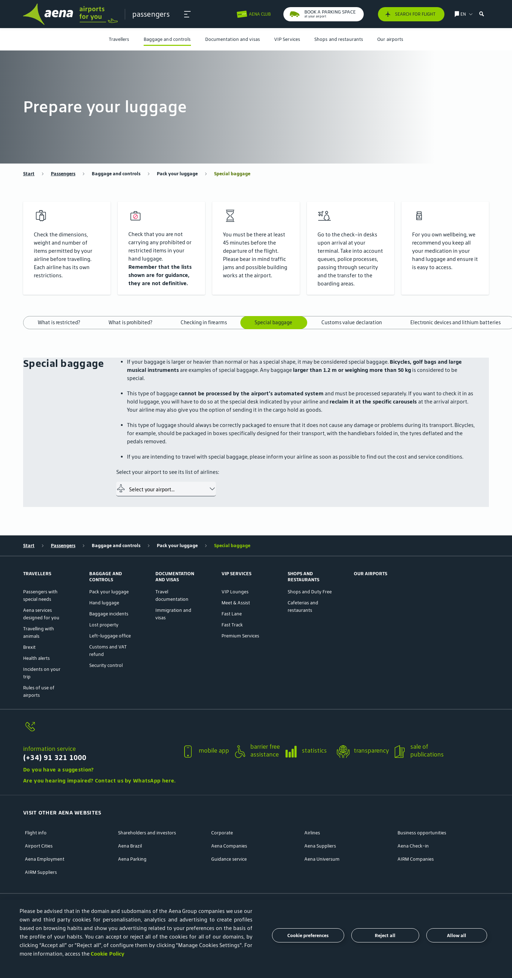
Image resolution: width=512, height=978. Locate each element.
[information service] (99, 731)
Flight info (36, 833)
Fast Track (232, 625)
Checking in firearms (204, 322)
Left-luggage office (110, 636)
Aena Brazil (130, 846)
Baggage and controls (167, 39)
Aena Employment (44, 859)
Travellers (119, 39)
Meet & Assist (236, 603)
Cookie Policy (107, 953)
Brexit (29, 647)
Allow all (456, 935)
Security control (106, 665)
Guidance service (229, 859)
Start (28, 174)
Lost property (103, 625)
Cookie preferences (308, 935)
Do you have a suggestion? (58, 769)
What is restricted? (59, 322)
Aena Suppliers (320, 846)
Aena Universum (322, 859)
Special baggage (232, 174)
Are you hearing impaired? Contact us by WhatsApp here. (99, 780)
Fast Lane (232, 614)
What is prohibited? (130, 322)
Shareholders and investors (147, 833)
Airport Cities (39, 846)
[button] (187, 14)
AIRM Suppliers (41, 872)
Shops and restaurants (338, 39)
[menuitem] (119, 39)
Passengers (63, 174)
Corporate (222, 833)
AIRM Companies (416, 859)
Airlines (312, 833)
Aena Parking (132, 859)
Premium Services (240, 636)
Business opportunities (422, 833)
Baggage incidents (108, 614)
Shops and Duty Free (310, 592)
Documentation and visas (232, 39)
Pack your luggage (177, 174)
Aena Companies (229, 846)
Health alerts (36, 658)
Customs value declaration (351, 322)
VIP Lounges (235, 592)
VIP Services (287, 39)
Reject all (385, 935)
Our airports (390, 39)
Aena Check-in (413, 846)
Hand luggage (104, 603)
